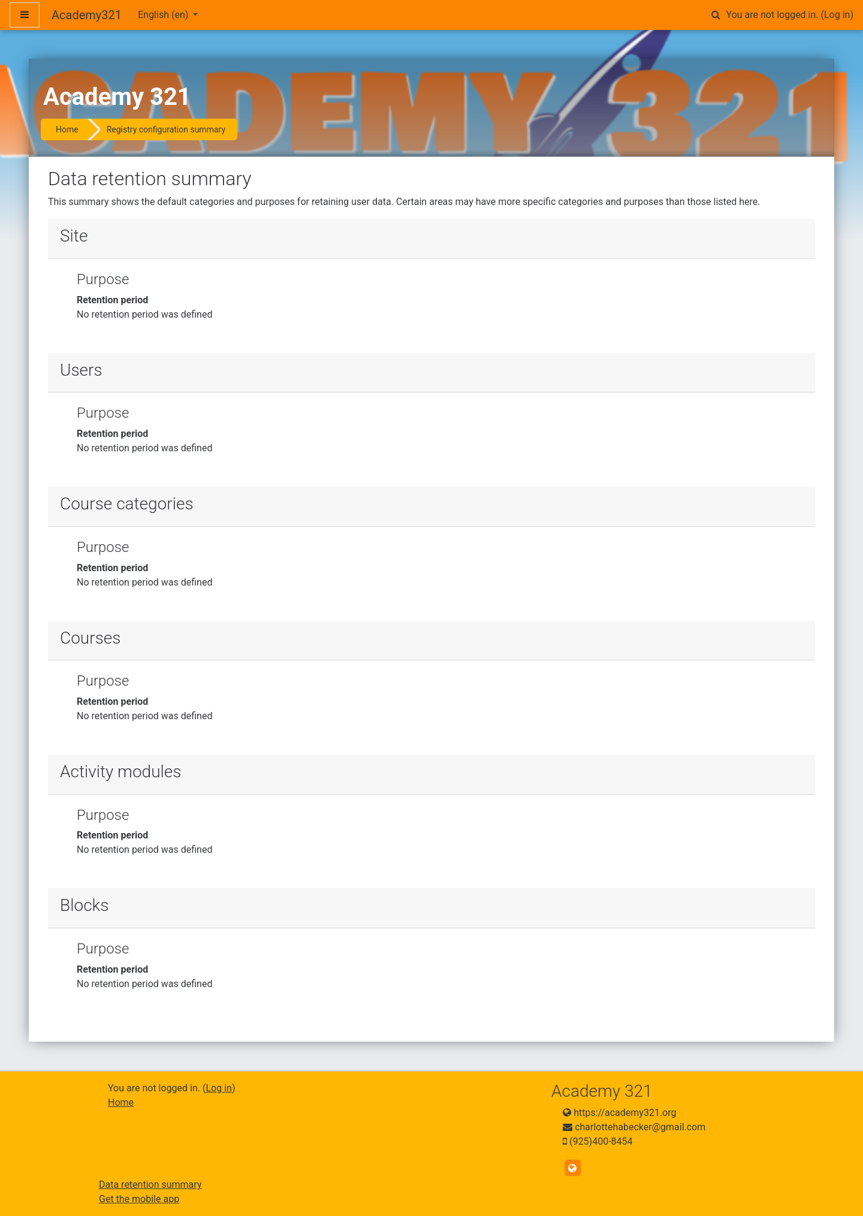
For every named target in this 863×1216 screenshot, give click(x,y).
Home (67, 129)
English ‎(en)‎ (164, 14)
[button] (716, 15)
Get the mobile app (139, 1199)
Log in (837, 14)
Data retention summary (150, 1184)
